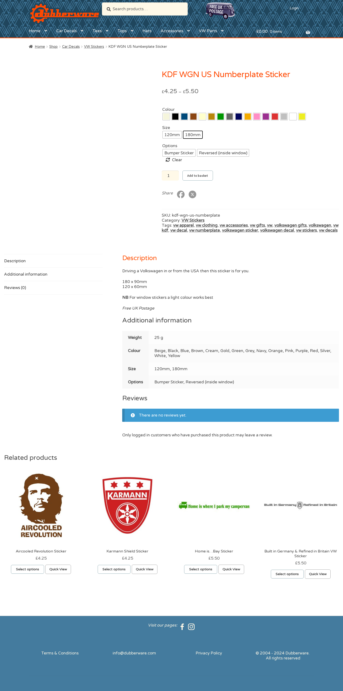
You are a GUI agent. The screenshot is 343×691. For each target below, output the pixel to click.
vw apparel (183, 225)
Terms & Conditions (60, 653)
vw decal (178, 230)
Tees (97, 30)
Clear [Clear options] (177, 159)
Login (294, 8)
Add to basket (197, 175)
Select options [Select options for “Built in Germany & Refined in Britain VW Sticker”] (287, 574)
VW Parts (208, 30)
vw (269, 225)
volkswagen (320, 225)
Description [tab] (15, 260)
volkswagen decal (277, 230)
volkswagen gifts (290, 225)
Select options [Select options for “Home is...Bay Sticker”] (200, 569)
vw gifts (257, 225)
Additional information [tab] (25, 274)
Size (166, 127)
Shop (53, 46)
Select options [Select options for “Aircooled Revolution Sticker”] (27, 569)
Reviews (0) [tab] (15, 287)
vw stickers (306, 230)
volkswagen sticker (240, 230)
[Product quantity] (170, 176)
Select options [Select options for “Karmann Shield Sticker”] (114, 569)
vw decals (328, 230)
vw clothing (206, 225)
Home (34, 30)
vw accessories (234, 225)
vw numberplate (204, 230)
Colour (168, 109)
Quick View (58, 569)
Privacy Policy (209, 653)
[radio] (166, 116)
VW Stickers (94, 46)
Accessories (172, 30)
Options (169, 145)
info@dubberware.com (134, 653)
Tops (122, 30)
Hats (146, 30)
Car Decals (66, 30)
